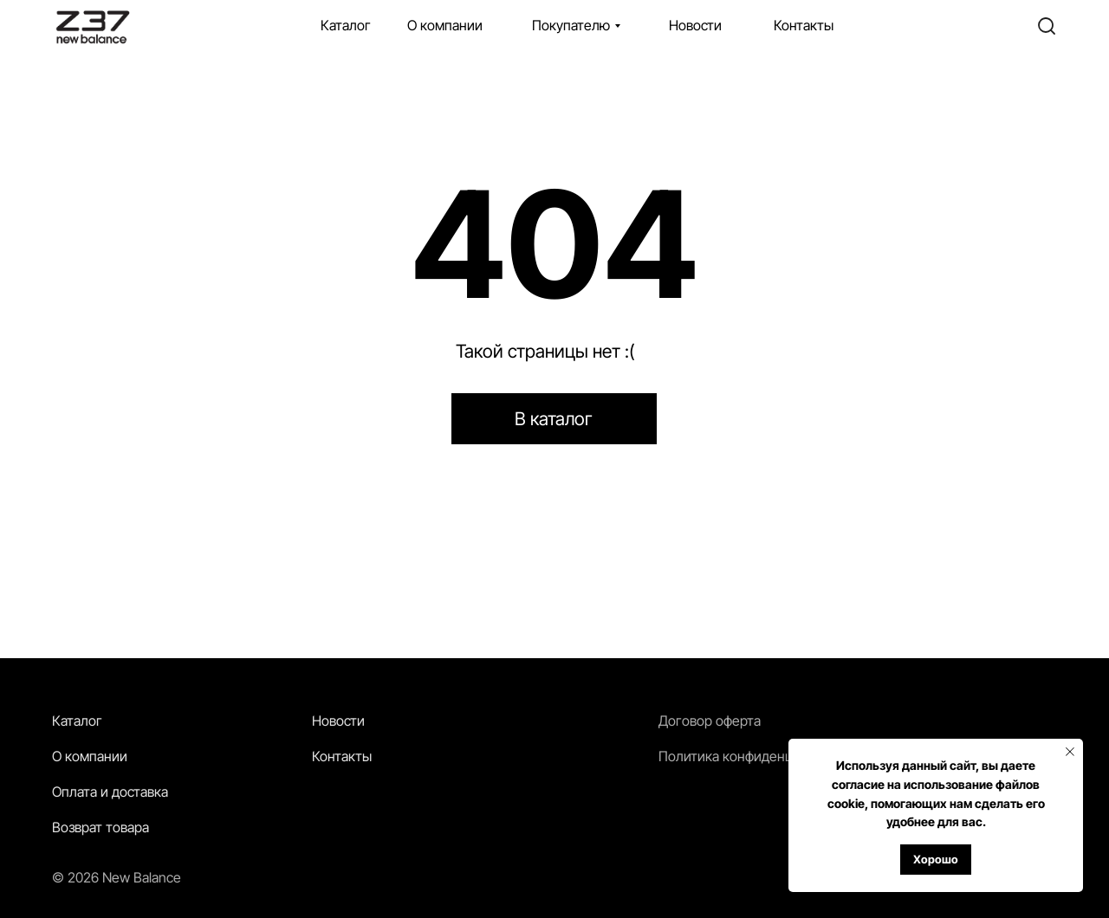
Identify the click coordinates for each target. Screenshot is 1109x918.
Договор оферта (709, 720)
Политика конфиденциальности (758, 756)
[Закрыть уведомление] (1070, 751)
